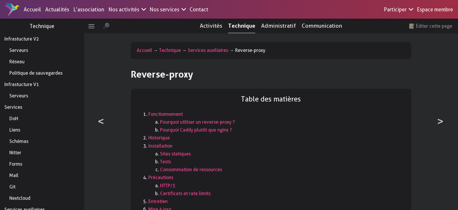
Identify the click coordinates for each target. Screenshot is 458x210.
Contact (199, 9)
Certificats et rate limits (187, 193)
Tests (167, 161)
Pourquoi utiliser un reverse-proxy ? (199, 122)
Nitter (15, 152)
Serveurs (18, 50)
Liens (14, 130)
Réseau (17, 61)
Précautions (162, 177)
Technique (44, 26)
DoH (13, 118)
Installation (162, 146)
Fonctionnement (167, 114)
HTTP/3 (169, 185)
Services (13, 107)
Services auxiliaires (210, 50)
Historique (160, 138)
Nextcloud (19, 198)
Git (12, 187)
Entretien (159, 201)
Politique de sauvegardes (36, 73)
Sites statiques (177, 154)
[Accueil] (12, 9)
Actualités (57, 9)
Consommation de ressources (193, 169)
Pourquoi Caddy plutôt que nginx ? (198, 130)
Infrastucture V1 (21, 84)
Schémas (18, 141)
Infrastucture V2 (21, 39)
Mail (13, 175)
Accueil (32, 9)
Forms (15, 164)
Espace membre (435, 9)
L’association (88, 9)
